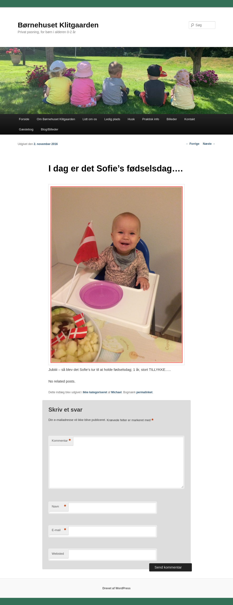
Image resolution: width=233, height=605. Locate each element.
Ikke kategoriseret (95, 392)
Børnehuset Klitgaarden (58, 25)
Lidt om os (90, 119)
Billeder (172, 119)
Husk (131, 119)
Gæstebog (26, 129)
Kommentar (61, 440)
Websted (58, 553)
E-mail (59, 530)
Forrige (192, 143)
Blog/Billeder (49, 129)
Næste (209, 143)
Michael (116, 392)
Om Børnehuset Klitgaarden (56, 119)
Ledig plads (112, 119)
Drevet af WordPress (117, 588)
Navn (59, 506)
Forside (24, 119)
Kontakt (189, 119)
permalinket (144, 392)
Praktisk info (150, 119)
